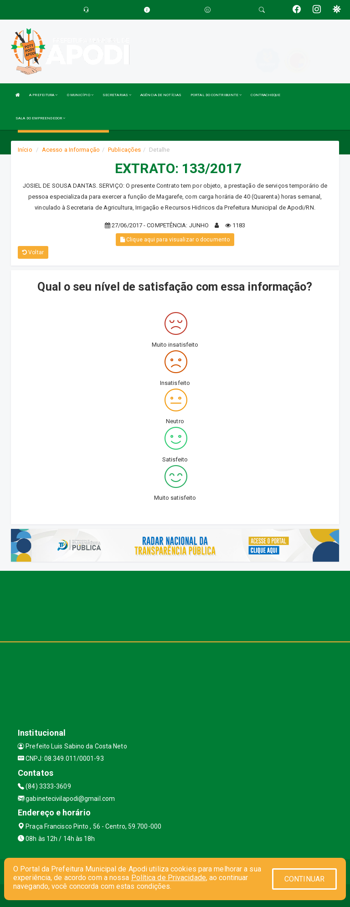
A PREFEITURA (43, 95)
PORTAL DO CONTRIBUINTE (216, 95)
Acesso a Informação (71, 149)
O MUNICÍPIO (80, 95)
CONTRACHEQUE (265, 95)
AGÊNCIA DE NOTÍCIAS (160, 95)
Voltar (33, 252)
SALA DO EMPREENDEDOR (40, 118)
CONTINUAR (304, 879)
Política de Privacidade (168, 877)
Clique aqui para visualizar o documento (175, 239)
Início (25, 149)
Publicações (124, 149)
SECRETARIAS (117, 95)
